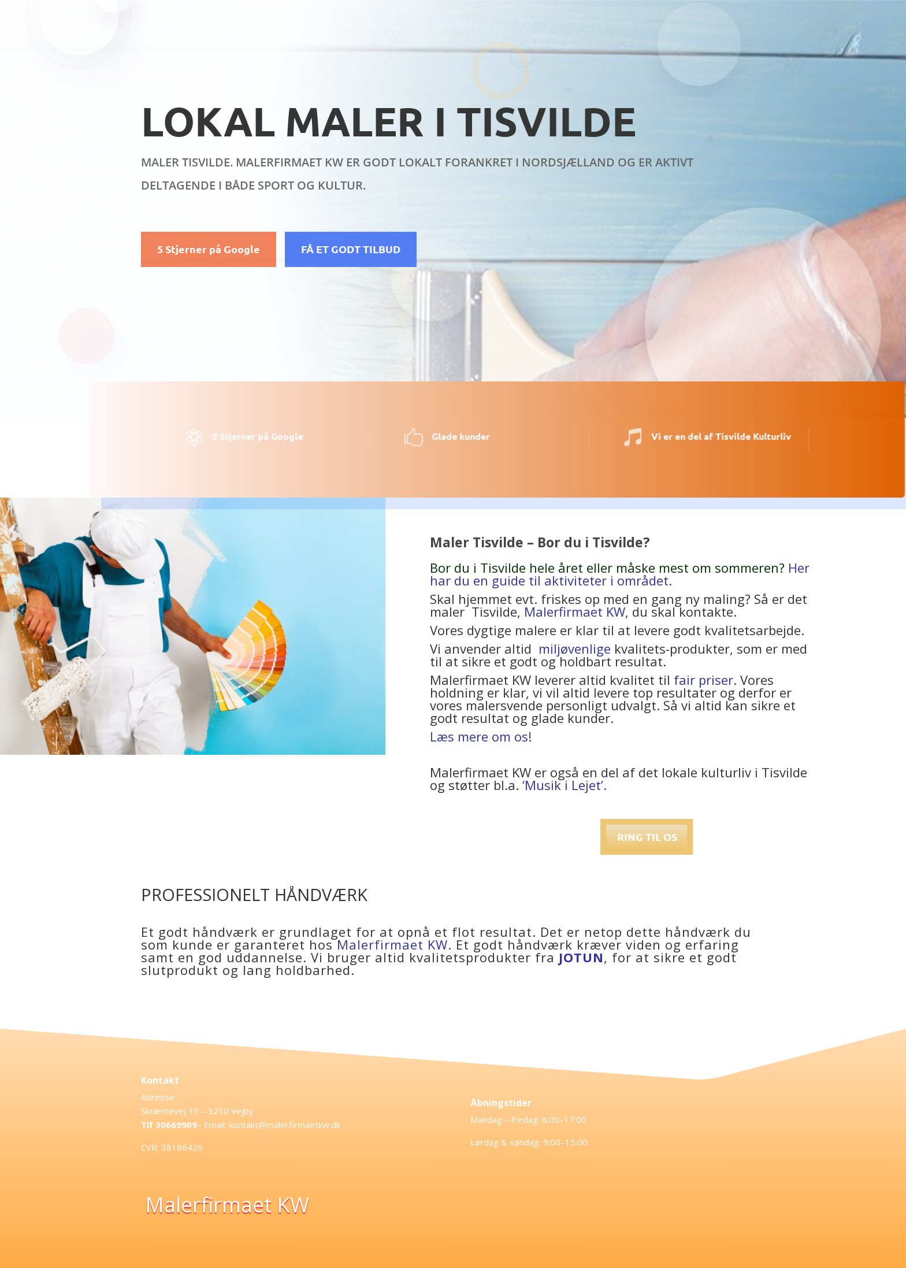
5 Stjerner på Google (208, 248)
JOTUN (581, 957)
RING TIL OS (812, 836)
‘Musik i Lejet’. (564, 785)
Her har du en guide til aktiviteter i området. (620, 574)
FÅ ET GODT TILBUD (350, 248)
